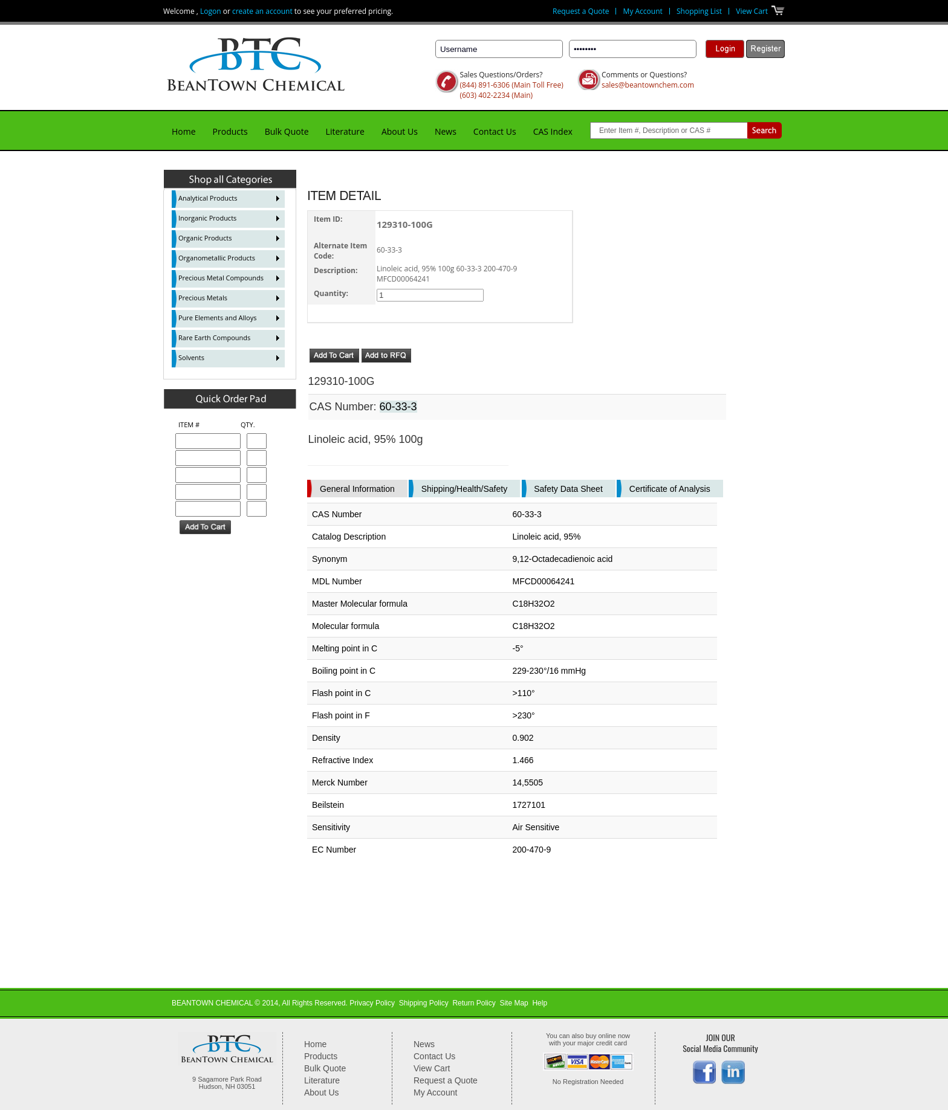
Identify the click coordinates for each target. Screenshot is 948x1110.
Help (539, 1003)
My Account (643, 11)
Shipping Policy (424, 1003)
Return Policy (473, 1003)
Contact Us (494, 131)
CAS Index (553, 131)
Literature (345, 131)
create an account (262, 11)
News (445, 131)
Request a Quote (581, 11)
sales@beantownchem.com (648, 85)
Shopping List (699, 11)
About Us (399, 131)
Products (230, 131)
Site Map (513, 1003)
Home (184, 131)
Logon (210, 11)
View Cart (752, 11)
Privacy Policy (372, 1003)
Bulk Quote (287, 131)
